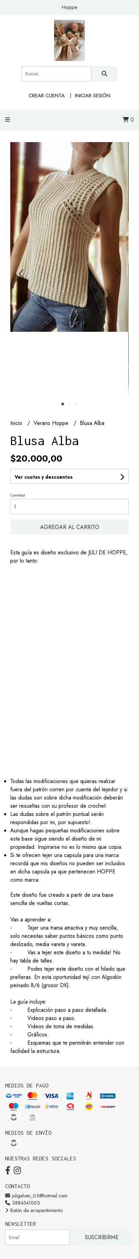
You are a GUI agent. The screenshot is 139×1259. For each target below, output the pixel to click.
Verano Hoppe (52, 423)
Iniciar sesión (92, 95)
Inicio (17, 423)
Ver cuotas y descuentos (44, 477)
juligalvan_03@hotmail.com (36, 1195)
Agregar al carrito (69, 527)
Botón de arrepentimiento (34, 1210)
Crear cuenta (47, 95)
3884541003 (22, 1202)
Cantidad (17, 495)
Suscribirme (101, 1237)
